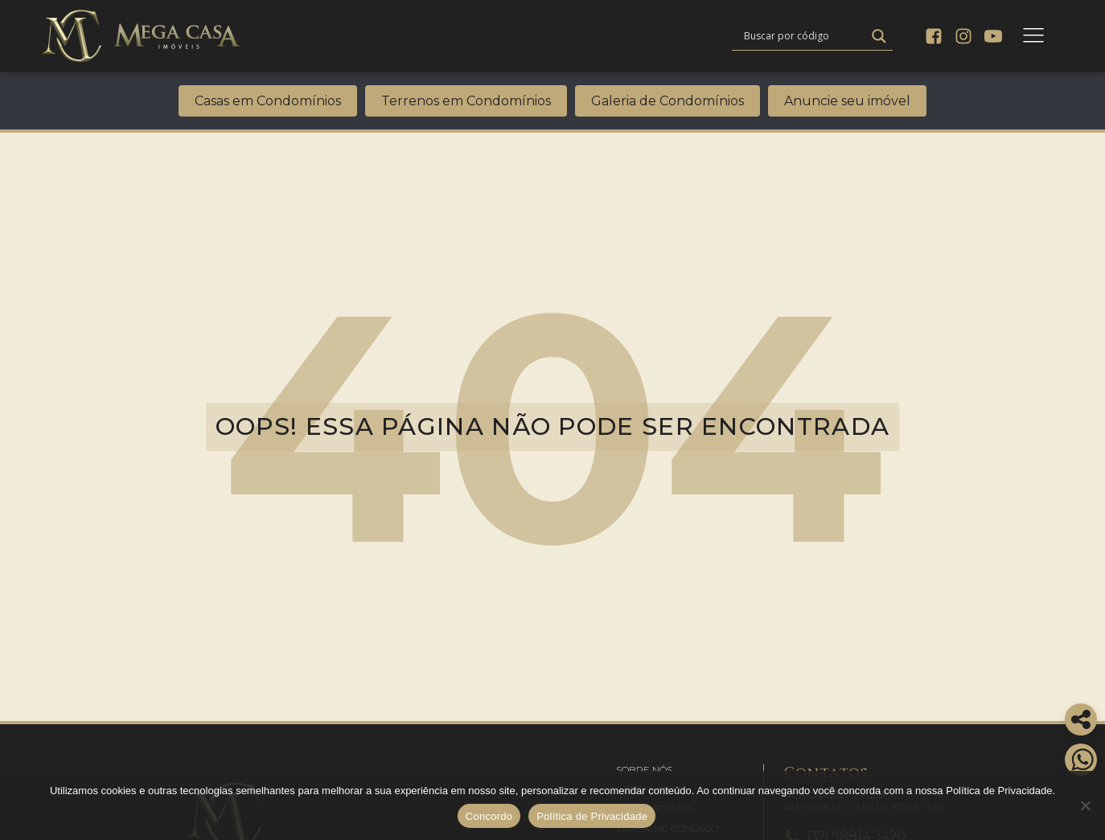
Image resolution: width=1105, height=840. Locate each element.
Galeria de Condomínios (667, 101)
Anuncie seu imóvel (847, 101)
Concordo (489, 816)
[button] (644, 770)
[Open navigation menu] (1033, 36)
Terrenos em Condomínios (466, 101)
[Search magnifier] (879, 36)
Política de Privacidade (591, 816)
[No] (1085, 805)
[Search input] (802, 36)
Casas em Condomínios (268, 101)
